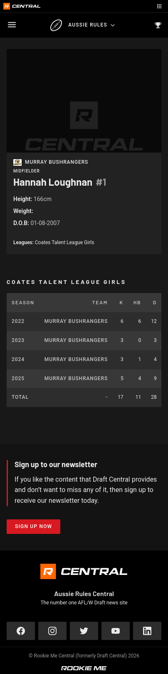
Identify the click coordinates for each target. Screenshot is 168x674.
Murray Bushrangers (56, 162)
